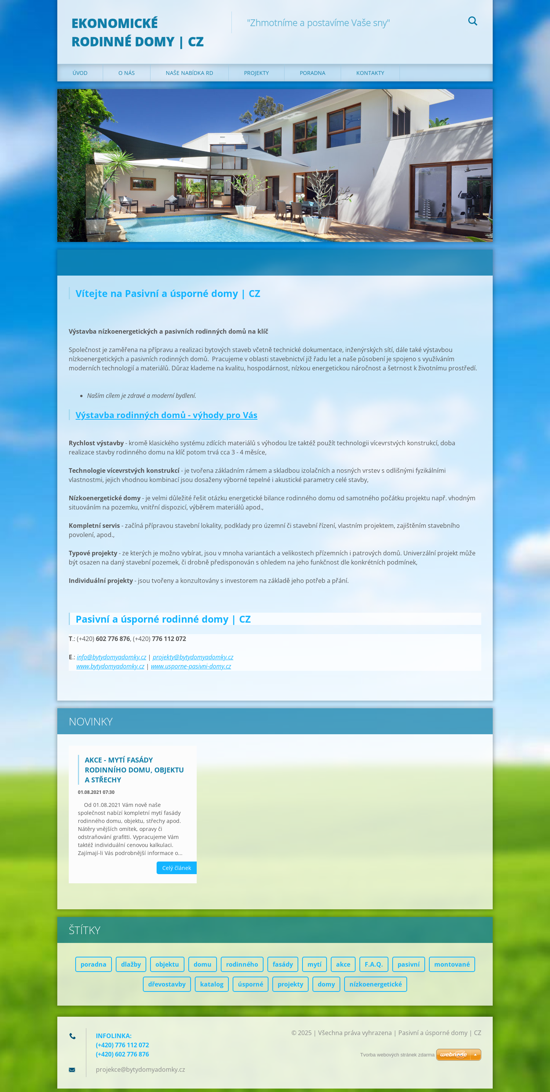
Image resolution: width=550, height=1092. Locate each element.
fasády (283, 968)
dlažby (131, 968)
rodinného (242, 968)
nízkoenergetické (375, 987)
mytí (314, 968)
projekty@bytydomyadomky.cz (193, 660)
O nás (126, 76)
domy (326, 987)
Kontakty (370, 76)
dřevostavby (167, 987)
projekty (290, 987)
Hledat (472, 22)
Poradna (312, 76)
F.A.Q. (374, 968)
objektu (167, 968)
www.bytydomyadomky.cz (110, 669)
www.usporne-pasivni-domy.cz (191, 669)
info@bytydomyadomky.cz (111, 660)
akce (343, 968)
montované (452, 968)
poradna (94, 968)
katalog (211, 987)
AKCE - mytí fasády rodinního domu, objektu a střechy (134, 773)
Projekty (256, 76)
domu (203, 968)
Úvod (80, 76)
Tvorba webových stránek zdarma (397, 1055)
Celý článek (176, 871)
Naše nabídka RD (189, 76)
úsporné (250, 987)
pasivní (409, 968)
